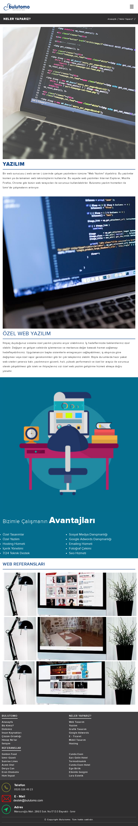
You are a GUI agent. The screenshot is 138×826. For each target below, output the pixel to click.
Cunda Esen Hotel (79, 765)
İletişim (6, 743)
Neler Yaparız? (126, 19)
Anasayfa (112, 19)
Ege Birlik (75, 768)
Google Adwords (79, 732)
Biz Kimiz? (8, 725)
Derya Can (8, 768)
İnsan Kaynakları (12, 732)
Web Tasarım (76, 722)
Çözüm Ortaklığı (11, 736)
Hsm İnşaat (8, 775)
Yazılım (73, 725)
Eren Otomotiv (10, 772)
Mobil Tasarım (77, 740)
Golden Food (9, 754)
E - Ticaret (75, 736)
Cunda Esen (76, 754)
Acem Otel (8, 765)
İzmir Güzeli (9, 757)
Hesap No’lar (9, 740)
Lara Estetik (76, 775)
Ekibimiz (7, 729)
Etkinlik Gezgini (78, 772)
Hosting (73, 743)
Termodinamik (77, 761)
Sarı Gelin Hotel (78, 757)
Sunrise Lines (10, 761)
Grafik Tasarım (78, 729)
